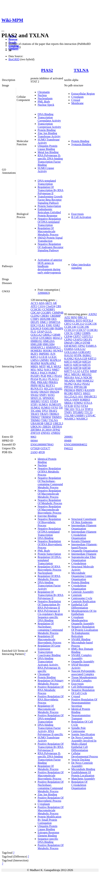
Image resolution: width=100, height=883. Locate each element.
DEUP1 (35, 322)
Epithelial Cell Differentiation (79, 606)
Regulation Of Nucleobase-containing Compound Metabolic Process (50, 628)
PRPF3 (80, 390)
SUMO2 (35, 407)
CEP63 (68, 339)
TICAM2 (36, 410)
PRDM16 (69, 390)
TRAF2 (53, 410)
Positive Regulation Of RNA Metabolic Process (51, 690)
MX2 (40, 369)
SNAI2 (35, 394)
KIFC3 (34, 356)
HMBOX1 (37, 341)
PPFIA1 (68, 386)
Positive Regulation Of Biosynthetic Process (51, 799)
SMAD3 (44, 391)
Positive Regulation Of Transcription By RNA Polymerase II (51, 747)
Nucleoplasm (45, 98)
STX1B (68, 405)
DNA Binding (45, 114)
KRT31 (68, 364)
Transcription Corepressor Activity (49, 125)
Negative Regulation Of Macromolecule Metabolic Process (49, 493)
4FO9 (41, 452)
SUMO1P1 (55, 404)
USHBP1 (79, 415)
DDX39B (45, 318)
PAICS (44, 372)
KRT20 (77, 361)
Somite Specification (83, 734)
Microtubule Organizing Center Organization (81, 576)
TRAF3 (35, 413)
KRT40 (86, 367)
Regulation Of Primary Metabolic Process (51, 682)
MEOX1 (76, 374)
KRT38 (77, 367)
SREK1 (68, 402)
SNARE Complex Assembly (81, 657)
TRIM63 (35, 420)
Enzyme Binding (47, 515)
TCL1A (79, 409)
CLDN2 (35, 315)
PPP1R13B (80, 386)
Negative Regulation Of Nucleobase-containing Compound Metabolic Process (50, 482)
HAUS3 (68, 355)
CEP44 (68, 336)
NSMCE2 (87, 380)
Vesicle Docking (80, 759)
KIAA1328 (81, 358)
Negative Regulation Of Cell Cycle (83, 691)
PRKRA (53, 382)
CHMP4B (57, 312)
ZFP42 (56, 429)
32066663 (43, 292)
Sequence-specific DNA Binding (48, 840)
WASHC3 (81, 418)
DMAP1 (69, 342)
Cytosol (75, 99)
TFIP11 (89, 409)
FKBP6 (59, 328)
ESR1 (49, 325)
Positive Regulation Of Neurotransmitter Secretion (84, 702)
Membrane (77, 103)
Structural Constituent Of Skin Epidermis (83, 521)
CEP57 (77, 336)
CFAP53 (78, 339)
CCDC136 (91, 323)
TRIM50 (46, 417)
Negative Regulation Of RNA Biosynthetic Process (50, 544)
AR (55, 303)
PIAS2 (47, 70)
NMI (79, 380)
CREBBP (55, 315)
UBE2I (48, 423)
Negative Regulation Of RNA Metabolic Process (49, 471)
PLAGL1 (53, 379)
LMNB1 (44, 360)
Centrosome (78, 731)
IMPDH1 (44, 353)
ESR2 (56, 325)
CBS (58, 306)
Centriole (76, 595)
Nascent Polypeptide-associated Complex (83, 673)
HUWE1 (58, 350)
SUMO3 (45, 407)
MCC (67, 374)
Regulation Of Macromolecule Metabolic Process (48, 231)
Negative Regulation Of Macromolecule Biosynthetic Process (49, 509)
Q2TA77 (45, 448)
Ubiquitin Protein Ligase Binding (47, 147)
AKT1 (48, 303)
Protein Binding (47, 130)
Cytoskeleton (78, 563)
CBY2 (68, 323)
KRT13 (92, 358)
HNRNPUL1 (53, 347)
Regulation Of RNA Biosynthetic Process (49, 568)
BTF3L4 (88, 320)
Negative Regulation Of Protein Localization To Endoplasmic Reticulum (84, 631)
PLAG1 (43, 379)
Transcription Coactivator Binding (49, 654)
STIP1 (34, 404)
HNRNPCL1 (38, 347)
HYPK (78, 355)
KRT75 (68, 371)
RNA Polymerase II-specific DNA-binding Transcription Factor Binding (50, 160)
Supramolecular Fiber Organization (83, 559)
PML (33, 382)
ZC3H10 (47, 429)
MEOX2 (86, 374)
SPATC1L (36, 398)
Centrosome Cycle (81, 598)
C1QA (41, 306)
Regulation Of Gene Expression (49, 647)
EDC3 (34, 325)
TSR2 (44, 420)
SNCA (68, 399)
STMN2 (78, 402)
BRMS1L (69, 320)
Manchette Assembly (83, 778)
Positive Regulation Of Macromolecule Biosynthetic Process (51, 775)
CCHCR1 (36, 309)
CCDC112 (78, 323)
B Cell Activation (81, 217)
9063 (33, 436)
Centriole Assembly (82, 591)
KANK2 (69, 358)
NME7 (56, 369)
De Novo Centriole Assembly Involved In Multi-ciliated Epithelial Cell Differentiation (83, 744)
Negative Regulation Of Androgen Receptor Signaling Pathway (50, 247)
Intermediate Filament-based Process (84, 546)
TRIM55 (56, 417)
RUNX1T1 (37, 388)
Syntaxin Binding (81, 144)
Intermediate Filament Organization (83, 527)
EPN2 (81, 345)
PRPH (34, 385)
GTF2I (34, 337)
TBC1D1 (69, 409)
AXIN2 (92, 314)
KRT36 (68, 367)
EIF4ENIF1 (71, 345)
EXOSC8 (36, 328)
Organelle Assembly (82, 661)
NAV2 (47, 369)
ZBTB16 (57, 426)
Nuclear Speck (46, 104)
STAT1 (45, 401)
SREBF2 (36, 401)
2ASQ (34, 452)
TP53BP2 (78, 412)
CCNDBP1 (48, 309)
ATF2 (34, 306)
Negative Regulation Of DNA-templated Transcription (49, 222)
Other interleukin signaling (81, 266)
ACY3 (34, 303)
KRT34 (77, 364)
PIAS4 (34, 379)
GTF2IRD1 (45, 337)
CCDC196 (83, 326)
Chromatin (44, 92)
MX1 (34, 369)
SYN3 (54, 407)
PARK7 (52, 372)
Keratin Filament (81, 541)
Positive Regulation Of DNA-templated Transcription (51, 718)
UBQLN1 (36, 426)
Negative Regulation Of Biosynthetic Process (49, 522)
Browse (12, 39)
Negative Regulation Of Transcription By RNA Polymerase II (49, 604)
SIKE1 (86, 393)
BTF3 (79, 320)
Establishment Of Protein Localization (82, 774)
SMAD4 (54, 391)
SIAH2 (35, 391)
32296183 (14, 47)
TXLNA (81, 70)
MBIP (93, 371)
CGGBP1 (45, 312)
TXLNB (69, 415)
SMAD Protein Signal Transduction (50, 239)
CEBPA (86, 333)
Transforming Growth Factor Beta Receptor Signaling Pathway (50, 199)
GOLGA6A (71, 352)
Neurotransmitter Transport (81, 717)
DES (54, 318)
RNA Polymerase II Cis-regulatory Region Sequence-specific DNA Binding (50, 615)
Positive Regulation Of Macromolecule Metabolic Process (51, 810)
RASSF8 (89, 390)
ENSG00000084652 (75, 444)
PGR (43, 375)
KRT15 (68, 361)
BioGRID (13, 59)
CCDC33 (69, 330)
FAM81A (91, 345)
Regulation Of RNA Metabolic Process (49, 578)
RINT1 (78, 393)
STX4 (84, 405)
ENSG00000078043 (42, 444)
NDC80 (87, 377)
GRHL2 (47, 334)
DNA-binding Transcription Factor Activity (49, 585)
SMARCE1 (90, 396)
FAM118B (48, 328)
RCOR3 (68, 393)
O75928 (35, 448)
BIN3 (74, 317)
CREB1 (44, 315)
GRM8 (56, 334)
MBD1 (34, 366)
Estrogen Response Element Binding (48, 834)
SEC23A (49, 388)
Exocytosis (77, 213)
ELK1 (41, 325)
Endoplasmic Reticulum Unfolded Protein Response (49, 212)
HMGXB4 (49, 344)
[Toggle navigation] (2, 31)
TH (61, 407)
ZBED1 (46, 426)
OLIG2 (77, 383)
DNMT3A (54, 322)
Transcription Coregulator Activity (49, 119)
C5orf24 (50, 306)
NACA (79, 377)
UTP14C (91, 415)
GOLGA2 (36, 334)
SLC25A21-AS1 (73, 396)
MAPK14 (55, 360)
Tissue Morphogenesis (84, 677)
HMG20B (36, 344)
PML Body (44, 101)
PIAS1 (58, 375)
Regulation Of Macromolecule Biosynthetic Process (49, 639)
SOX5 (51, 394)
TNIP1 (68, 412)
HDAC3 (57, 337)
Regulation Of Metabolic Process (48, 767)
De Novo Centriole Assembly (82, 764)
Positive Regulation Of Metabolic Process (51, 847)
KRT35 (86, 364)
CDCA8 (35, 312)
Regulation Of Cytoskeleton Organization (79, 785)
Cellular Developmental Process (84, 755)
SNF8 (75, 399)
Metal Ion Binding (48, 152)
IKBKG (87, 355)
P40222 (68, 448)
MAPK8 (35, 363)
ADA (42, 303)
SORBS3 (85, 399)
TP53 (45, 410)
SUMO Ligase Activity (46, 170)
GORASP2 (84, 352)
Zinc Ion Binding (47, 133)
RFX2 (41, 385)
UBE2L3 (58, 423)
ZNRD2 (55, 432)
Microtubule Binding (83, 769)
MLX (50, 366)
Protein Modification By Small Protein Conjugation (49, 819)
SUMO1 (43, 404)
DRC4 (78, 342)
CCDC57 (80, 330)
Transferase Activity (49, 136)
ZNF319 (35, 432)
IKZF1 (34, 353)
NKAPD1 (69, 380)
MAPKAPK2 (48, 363)
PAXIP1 (35, 375)
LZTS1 (85, 371)
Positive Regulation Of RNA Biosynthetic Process (51, 699)
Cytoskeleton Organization (78, 587)
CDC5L (68, 333)
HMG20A (48, 341)
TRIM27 (35, 417)
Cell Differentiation (82, 686)
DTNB (86, 342)
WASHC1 (70, 418)
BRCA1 (82, 317)
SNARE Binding (80, 639)
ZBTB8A (36, 429)
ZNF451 (45, 432)
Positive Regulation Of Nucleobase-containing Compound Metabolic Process (51, 786)
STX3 (76, 405)
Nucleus (42, 95)
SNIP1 (43, 394)
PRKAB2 (42, 382)
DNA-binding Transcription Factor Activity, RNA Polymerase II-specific (50, 729)
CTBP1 (35, 318)
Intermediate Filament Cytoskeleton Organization (83, 535)
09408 (67, 440)
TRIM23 (54, 413)
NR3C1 (35, 372)
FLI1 (33, 331)
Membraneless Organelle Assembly (82, 622)
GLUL (48, 331)
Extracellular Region (83, 93)
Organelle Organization (84, 550)
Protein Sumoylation (49, 206)
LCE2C (52, 356)
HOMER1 (36, 350)
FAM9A (68, 349)
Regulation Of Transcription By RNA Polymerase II (50, 190)
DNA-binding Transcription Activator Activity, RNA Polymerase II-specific (49, 664)
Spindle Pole (78, 727)
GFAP (40, 331)
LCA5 (76, 371)
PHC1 (50, 375)
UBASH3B (37, 423)
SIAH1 (58, 388)
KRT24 (86, 361)
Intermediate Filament (83, 553)
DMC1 (44, 322)
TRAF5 (44, 413)
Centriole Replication (83, 601)
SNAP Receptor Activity (80, 666)
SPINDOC (49, 398)
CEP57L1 (87, 336)
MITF (42, 366)
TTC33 (88, 412)
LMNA (35, 360)
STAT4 (54, 401)
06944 (34, 440)
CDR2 (77, 333)
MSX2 (57, 366)
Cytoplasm (77, 96)
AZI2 (67, 317)
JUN (52, 353)
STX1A (88, 402)
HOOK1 (47, 350)
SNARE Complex (81, 680)
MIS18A (69, 377)
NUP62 (68, 383)
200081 (68, 436)
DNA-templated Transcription (47, 182)
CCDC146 (70, 326)
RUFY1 (50, 385)
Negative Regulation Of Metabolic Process (50, 502)
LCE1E (43, 356)
